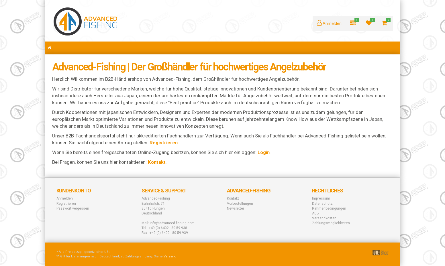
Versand (170, 256)
